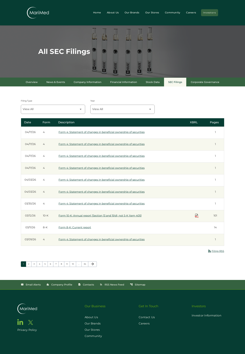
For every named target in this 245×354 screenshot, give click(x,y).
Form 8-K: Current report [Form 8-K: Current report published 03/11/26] (75, 227)
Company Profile (59, 284)
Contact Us (147, 317)
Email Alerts (31, 284)
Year (92, 100)
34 (86, 264)
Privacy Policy (27, 330)
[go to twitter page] (30, 322)
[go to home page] (27, 309)
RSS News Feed (112, 284)
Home (97, 12)
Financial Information (123, 82)
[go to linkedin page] (20, 322)
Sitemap (137, 284)
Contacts (86, 284)
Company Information (87, 82)
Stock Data (153, 82)
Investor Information (206, 315)
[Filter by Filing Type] (53, 109)
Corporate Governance (205, 82)
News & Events (55, 82)
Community (172, 12)
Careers (191, 12)
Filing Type (26, 100)
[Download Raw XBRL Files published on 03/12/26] (197, 216)
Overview (32, 82)
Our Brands (132, 12)
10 (74, 264)
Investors (209, 12)
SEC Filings (175, 82)
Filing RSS (215, 251)
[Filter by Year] (122, 109)
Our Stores (152, 12)
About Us (113, 12)
